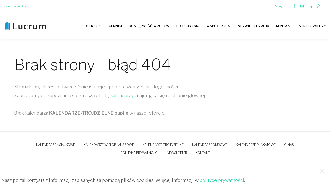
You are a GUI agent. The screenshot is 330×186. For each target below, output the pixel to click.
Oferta (91, 26)
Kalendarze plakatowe (256, 145)
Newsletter (177, 153)
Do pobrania (188, 26)
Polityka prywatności (139, 153)
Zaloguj (279, 6)
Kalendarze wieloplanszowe (109, 145)
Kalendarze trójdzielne (163, 145)
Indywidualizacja (253, 26)
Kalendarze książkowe (55, 145)
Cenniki (115, 26)
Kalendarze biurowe (209, 145)
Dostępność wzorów (149, 26)
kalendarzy (122, 95)
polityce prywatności (222, 180)
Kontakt (284, 26)
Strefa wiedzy (312, 26)
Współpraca (218, 26)
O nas (289, 145)
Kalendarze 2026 (16, 6)
